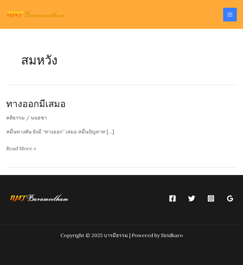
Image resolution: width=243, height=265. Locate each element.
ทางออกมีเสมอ (36, 103)
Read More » (21, 148)
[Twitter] (191, 198)
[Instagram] (210, 198)
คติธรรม (15, 118)
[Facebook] (172, 198)
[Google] (230, 198)
